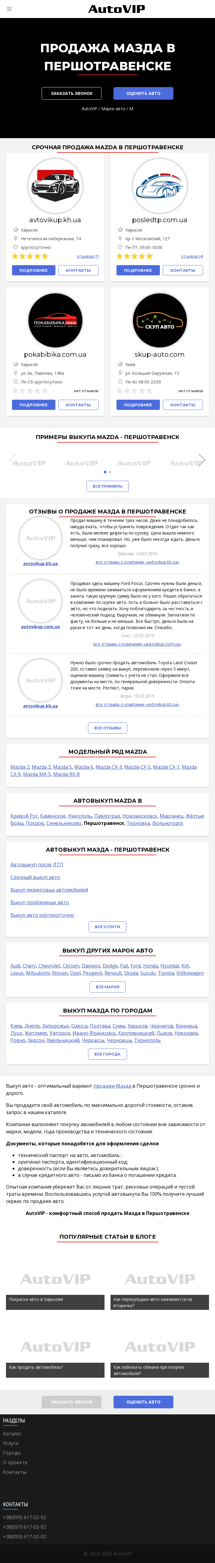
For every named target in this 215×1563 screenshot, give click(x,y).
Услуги (10, 1443)
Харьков (138, 1025)
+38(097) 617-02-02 (24, 1527)
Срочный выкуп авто (35, 877)
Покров (35, 823)
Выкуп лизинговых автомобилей (49, 889)
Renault (113, 973)
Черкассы (93, 1040)
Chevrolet (49, 965)
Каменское (53, 816)
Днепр (32, 1025)
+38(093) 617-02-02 (24, 1536)
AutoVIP (89, 108)
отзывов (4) (192, 256)
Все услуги (107, 927)
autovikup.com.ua (40, 626)
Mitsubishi (38, 973)
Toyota (166, 973)
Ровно (17, 1040)
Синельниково (63, 823)
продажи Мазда (112, 1086)
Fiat (124, 965)
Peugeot (92, 973)
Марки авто (113, 108)
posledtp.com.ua (159, 220)
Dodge (110, 965)
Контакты (14, 1472)
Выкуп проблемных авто (39, 902)
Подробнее (33, 270)
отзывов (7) (88, 256)
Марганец (172, 816)
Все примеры (107, 486)
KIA (185, 965)
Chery (29, 965)
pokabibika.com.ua (55, 354)
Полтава (100, 1025)
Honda (150, 965)
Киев (16, 1025)
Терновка (138, 823)
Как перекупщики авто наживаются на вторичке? (152, 1302)
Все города (107, 1054)
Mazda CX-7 (166, 767)
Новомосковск (139, 816)
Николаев (186, 1033)
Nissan (60, 973)
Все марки (107, 987)
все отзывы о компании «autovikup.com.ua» (137, 644)
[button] (105, 472)
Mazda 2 (19, 767)
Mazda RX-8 (66, 774)
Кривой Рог (24, 816)
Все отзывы (107, 728)
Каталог (12, 1433)
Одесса (79, 1025)
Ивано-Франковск (94, 1033)
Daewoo (91, 965)
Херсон (36, 1040)
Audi (15, 965)
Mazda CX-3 (109, 767)
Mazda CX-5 (137, 767)
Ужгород (59, 1033)
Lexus (17, 973)
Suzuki (147, 973)
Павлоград (107, 816)
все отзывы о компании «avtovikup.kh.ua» (137, 562)
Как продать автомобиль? (36, 1367)
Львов (164, 1033)
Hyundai (170, 965)
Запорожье (55, 1025)
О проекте (15, 1462)
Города (11, 1452)
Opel (75, 973)
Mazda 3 (41, 767)
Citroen (71, 965)
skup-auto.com (160, 354)
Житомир (36, 1033)
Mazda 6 (83, 767)
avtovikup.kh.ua (55, 220)
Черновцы (119, 1040)
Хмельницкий (63, 1040)
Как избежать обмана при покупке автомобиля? (148, 1370)
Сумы (119, 1025)
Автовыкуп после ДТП (36, 864)
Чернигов (161, 1025)
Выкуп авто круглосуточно (42, 915)
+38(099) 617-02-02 (24, 1517)
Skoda (131, 973)
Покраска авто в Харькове (36, 1299)
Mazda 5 (62, 767)
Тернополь (147, 1040)
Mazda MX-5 (37, 774)
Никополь (80, 816)
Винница (186, 1025)
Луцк (16, 1033)
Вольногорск (167, 823)
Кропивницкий (136, 1033)
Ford (136, 965)
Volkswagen (190, 973)
